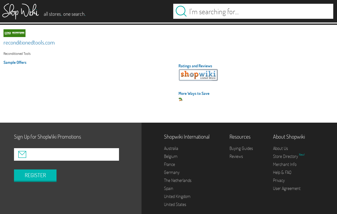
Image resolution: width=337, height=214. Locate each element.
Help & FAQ (282, 172)
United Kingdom (177, 196)
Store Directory (286, 156)
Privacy (279, 180)
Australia (171, 148)
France (169, 164)
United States (175, 204)
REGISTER (35, 175)
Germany (172, 172)
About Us (280, 148)
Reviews (236, 156)
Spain (168, 188)
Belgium (171, 156)
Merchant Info (284, 164)
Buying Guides (241, 148)
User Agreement (286, 188)
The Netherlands (178, 180)
